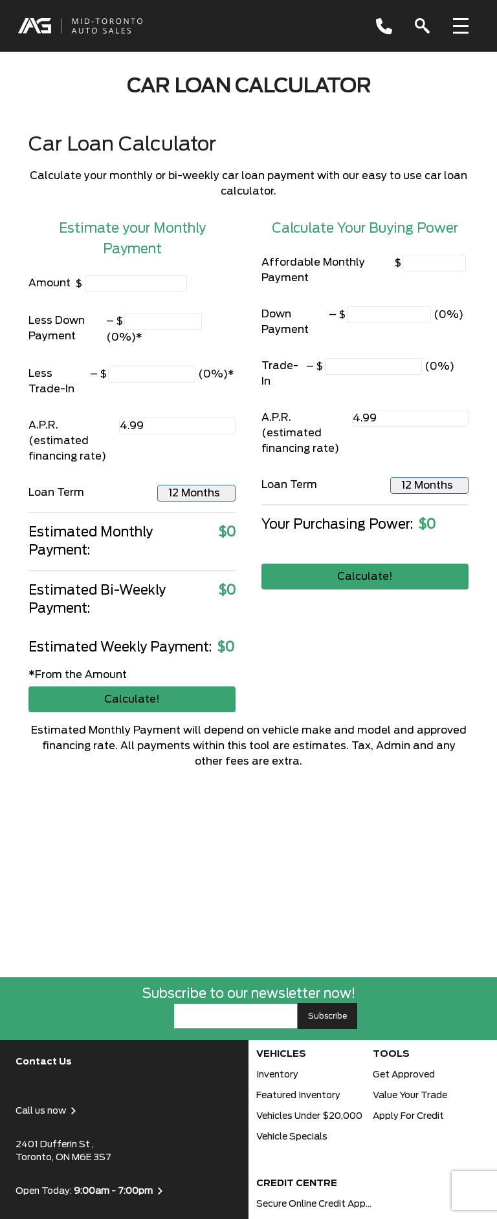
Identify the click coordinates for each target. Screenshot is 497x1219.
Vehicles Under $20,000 (309, 1116)
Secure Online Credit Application (314, 1204)
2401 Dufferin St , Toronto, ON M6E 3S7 (63, 1151)
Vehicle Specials (291, 1136)
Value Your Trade (410, 1095)
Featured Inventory (298, 1095)
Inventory (277, 1074)
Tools (391, 1054)
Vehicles (281, 1054)
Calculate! (132, 699)
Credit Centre (296, 1183)
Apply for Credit (408, 1116)
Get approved (404, 1074)
